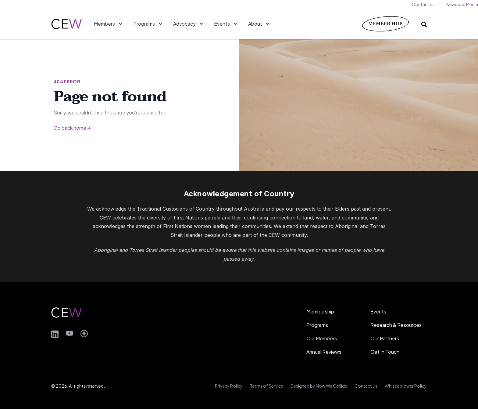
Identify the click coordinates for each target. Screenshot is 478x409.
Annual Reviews (323, 352)
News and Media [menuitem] (462, 4)
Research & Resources (396, 325)
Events (378, 311)
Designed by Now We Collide (319, 386)
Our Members (321, 338)
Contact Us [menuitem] (423, 4)
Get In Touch (384, 352)
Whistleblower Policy (406, 386)
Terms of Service (266, 386)
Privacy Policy (229, 386)
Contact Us (366, 386)
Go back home (72, 128)
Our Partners (384, 338)
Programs (317, 325)
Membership (320, 311)
